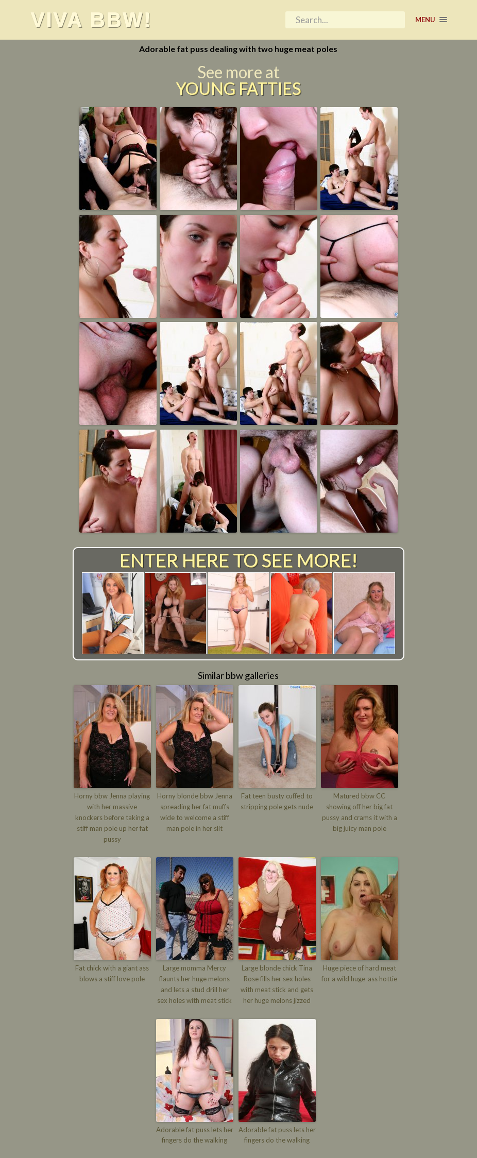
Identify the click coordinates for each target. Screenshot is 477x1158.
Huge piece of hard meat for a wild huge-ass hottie (359, 973)
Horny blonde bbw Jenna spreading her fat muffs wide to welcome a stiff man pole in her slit (194, 812)
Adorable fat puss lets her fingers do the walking (194, 1135)
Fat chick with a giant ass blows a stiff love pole (112, 973)
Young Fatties (238, 88)
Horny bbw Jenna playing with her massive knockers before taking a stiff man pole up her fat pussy (112, 817)
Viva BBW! (91, 19)
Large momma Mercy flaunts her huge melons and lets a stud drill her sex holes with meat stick (194, 984)
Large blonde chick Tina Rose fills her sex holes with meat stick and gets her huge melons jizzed (277, 984)
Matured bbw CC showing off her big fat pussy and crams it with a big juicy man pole (359, 812)
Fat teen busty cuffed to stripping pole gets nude (277, 801)
